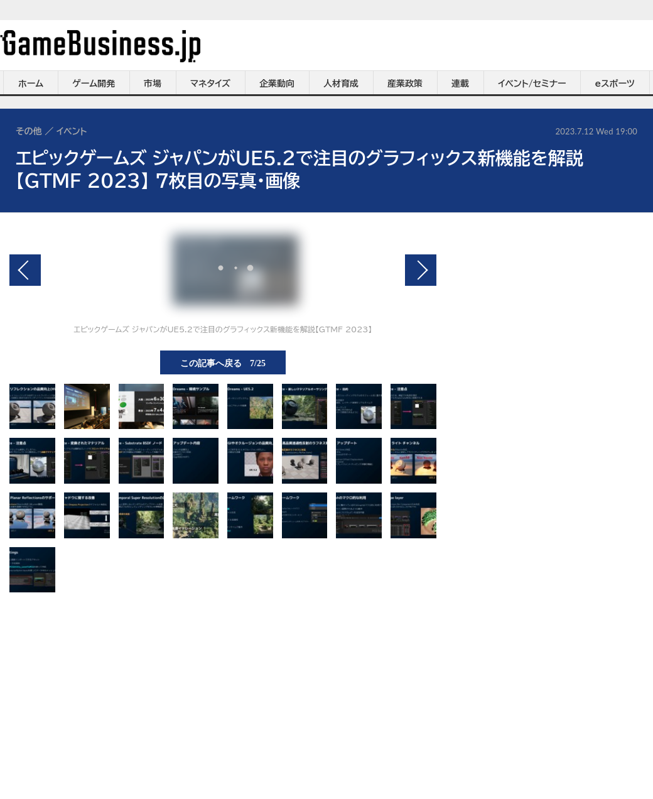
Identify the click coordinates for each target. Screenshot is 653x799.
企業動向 (276, 83)
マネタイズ (210, 83)
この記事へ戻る (223, 362)
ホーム (30, 83)
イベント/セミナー (532, 83)
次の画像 (420, 270)
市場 (152, 83)
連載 (460, 83)
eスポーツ (615, 83)
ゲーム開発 (93, 83)
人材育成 (341, 83)
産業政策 (405, 83)
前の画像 (25, 270)
